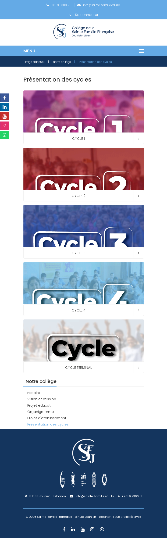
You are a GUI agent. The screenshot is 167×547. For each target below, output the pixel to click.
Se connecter (83, 14)
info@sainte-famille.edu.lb (98, 5)
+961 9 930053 (58, 5)
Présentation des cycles (48, 424)
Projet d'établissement (46, 418)
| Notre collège (59, 62)
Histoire (33, 392)
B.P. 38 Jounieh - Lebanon (45, 496)
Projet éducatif (40, 405)
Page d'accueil (35, 62)
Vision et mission (41, 399)
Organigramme (40, 411)
